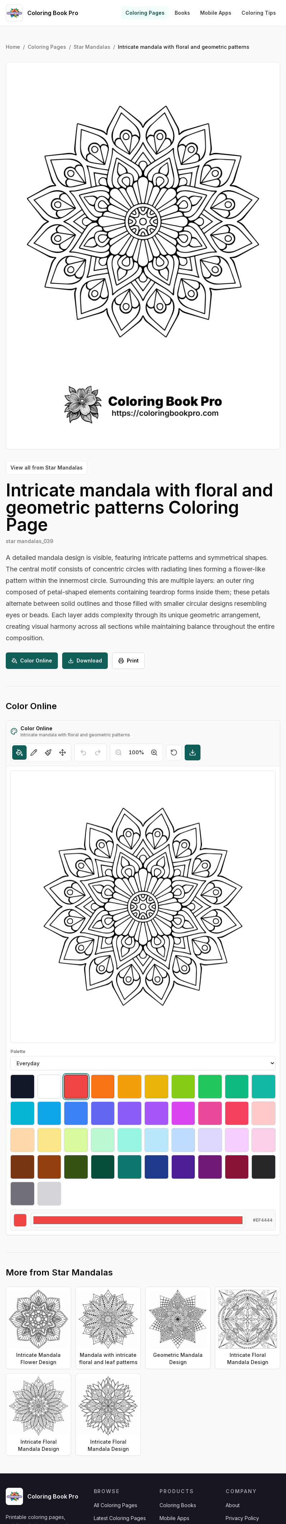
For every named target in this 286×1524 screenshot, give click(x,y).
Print (128, 660)
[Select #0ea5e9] (49, 1113)
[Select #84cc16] (183, 1087)
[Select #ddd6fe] (210, 1140)
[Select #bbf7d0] (103, 1140)
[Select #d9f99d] (76, 1140)
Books (182, 13)
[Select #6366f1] (103, 1113)
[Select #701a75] (210, 1167)
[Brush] (48, 752)
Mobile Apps (215, 13)
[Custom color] (138, 1220)
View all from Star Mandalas (46, 467)
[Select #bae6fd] (156, 1140)
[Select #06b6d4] (22, 1113)
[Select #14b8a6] (264, 1087)
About (233, 1505)
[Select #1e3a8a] (156, 1167)
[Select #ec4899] (210, 1113)
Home (13, 47)
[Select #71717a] (22, 1194)
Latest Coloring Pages (120, 1518)
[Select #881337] (237, 1167)
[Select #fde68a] (49, 1140)
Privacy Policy (242, 1518)
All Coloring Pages (115, 1505)
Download (85, 660)
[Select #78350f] (22, 1167)
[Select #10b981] (237, 1087)
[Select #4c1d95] (183, 1167)
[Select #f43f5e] (237, 1113)
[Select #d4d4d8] (49, 1194)
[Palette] (143, 1063)
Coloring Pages (145, 13)
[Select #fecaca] (264, 1113)
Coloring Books (178, 1505)
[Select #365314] (76, 1167)
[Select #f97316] (103, 1087)
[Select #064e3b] (103, 1167)
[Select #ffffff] (49, 1087)
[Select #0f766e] (129, 1167)
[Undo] (83, 752)
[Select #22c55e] (210, 1087)
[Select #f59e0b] (129, 1087)
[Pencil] (34, 752)
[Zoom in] (154, 752)
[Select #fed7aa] (22, 1140)
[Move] (62, 752)
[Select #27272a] (264, 1167)
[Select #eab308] (156, 1087)
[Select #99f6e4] (129, 1140)
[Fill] (19, 752)
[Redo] (98, 752)
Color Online (31, 660)
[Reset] (174, 752)
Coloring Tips (258, 13)
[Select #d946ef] (183, 1113)
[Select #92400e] (49, 1167)
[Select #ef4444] (76, 1087)
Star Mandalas (92, 47)
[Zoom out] (118, 752)
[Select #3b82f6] (76, 1113)
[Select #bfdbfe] (183, 1140)
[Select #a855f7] (156, 1113)
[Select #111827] (22, 1087)
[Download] (192, 752)
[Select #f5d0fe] (237, 1140)
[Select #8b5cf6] (129, 1113)
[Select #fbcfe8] (264, 1140)
